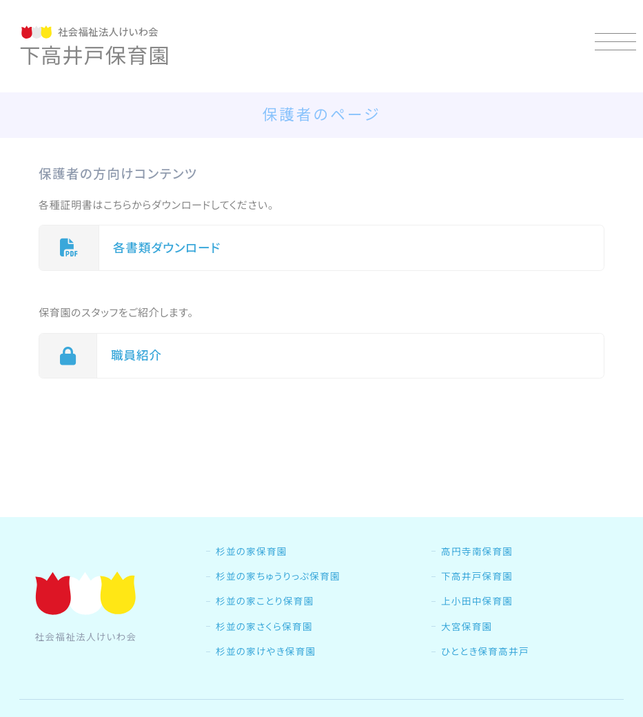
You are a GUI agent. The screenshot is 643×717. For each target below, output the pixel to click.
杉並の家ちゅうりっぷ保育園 (278, 576)
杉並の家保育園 (251, 551)
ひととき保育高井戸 (485, 651)
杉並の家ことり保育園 (265, 601)
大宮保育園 (466, 626)
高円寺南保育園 (477, 551)
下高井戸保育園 (477, 576)
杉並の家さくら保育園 (264, 626)
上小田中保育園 (477, 601)
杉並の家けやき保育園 (266, 651)
